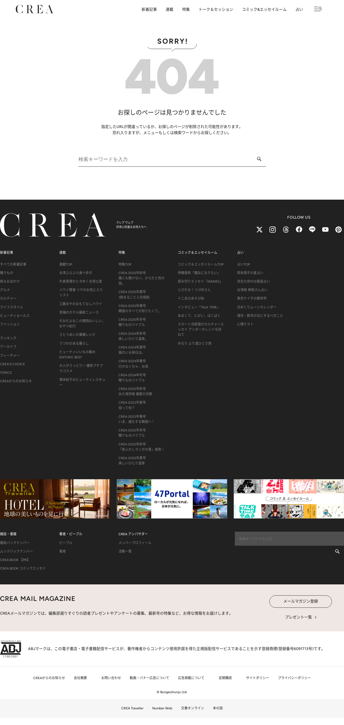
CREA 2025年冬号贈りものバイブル (132, 322)
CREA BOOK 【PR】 (15, 560)
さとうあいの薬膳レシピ (77, 335)
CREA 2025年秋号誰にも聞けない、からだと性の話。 (142, 278)
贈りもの (6, 273)
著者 (62, 551)
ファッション (10, 324)
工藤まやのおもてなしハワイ (80, 304)
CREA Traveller (132, 708)
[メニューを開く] (318, 9)
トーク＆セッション (216, 9)
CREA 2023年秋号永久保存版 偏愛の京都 (135, 391)
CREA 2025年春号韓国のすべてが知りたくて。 (140, 308)
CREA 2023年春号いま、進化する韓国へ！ (137, 419)
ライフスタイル (11, 307)
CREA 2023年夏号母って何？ (132, 405)
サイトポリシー (257, 678)
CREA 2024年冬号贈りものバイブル (132, 377)
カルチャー (8, 298)
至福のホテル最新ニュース (79, 312)
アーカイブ (8, 347)
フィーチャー (10, 356)
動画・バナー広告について (149, 678)
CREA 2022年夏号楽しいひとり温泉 (132, 460)
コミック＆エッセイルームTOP (201, 264)
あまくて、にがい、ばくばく (199, 316)
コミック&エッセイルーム (264, 9)
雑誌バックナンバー (15, 543)
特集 (186, 9)
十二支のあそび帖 (191, 298)
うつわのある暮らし (74, 343)
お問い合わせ (111, 678)
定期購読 (225, 678)
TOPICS (6, 373)
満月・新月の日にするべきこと (260, 316)
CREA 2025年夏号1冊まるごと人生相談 (134, 294)
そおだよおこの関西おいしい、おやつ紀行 (82, 323)
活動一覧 (125, 551)
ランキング (8, 338)
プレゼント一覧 (298, 617)
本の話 (218, 708)
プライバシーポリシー (294, 678)
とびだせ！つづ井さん (194, 290)
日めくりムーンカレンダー (257, 307)
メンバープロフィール (135, 543)
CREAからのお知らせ (16, 381)
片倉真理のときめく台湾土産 (80, 281)
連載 (169, 9)
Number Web (162, 708)
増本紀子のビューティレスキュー (82, 382)
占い (299, 9)
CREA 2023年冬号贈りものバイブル (132, 432)
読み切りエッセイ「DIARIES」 (200, 281)
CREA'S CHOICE (12, 364)
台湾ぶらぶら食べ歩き (75, 273)
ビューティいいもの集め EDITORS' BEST (77, 354)
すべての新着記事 (13, 264)
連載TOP (65, 264)
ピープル (65, 543)
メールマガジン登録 (300, 601)
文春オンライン (192, 708)
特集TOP (125, 264)
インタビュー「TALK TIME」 (199, 307)
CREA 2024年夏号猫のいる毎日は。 (132, 350)
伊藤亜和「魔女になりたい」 (199, 273)
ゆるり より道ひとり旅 (195, 343)
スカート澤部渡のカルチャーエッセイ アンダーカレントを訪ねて (201, 329)
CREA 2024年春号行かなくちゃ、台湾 (133, 363)
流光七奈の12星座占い (253, 281)
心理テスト (245, 324)
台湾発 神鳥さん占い (252, 290)
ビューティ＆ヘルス (15, 316)
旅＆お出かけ (10, 281)
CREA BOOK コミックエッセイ (23, 568)
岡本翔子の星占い (250, 273)
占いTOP (243, 264)
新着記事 (149, 9)
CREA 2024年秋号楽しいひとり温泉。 (133, 336)
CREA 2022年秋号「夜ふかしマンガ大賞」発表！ (142, 446)
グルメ (5, 290)
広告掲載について (191, 678)
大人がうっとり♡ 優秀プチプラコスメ (81, 368)
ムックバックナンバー (16, 551)
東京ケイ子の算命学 (252, 298)
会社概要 (80, 678)
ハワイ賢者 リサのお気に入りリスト (81, 292)
